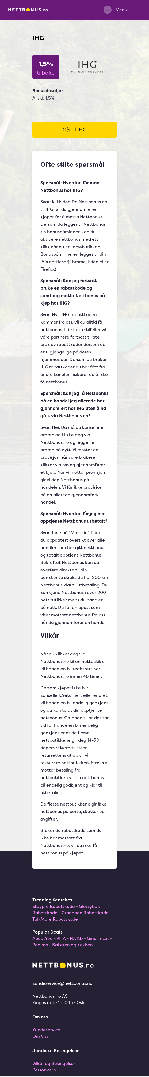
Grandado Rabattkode (85, 913)
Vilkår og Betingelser (53, 1063)
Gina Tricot (98, 938)
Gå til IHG (74, 129)
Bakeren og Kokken (72, 945)
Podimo (40, 945)
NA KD (76, 938)
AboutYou (42, 938)
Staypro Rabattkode (53, 906)
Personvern (44, 1070)
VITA (61, 938)
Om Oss (40, 1036)
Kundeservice (46, 1030)
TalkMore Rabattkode (55, 919)
